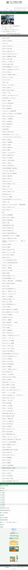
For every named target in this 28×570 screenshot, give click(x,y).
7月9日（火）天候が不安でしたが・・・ (8, 332)
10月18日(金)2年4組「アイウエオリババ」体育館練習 (11, 235)
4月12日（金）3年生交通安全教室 (7, 465)
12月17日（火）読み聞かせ (6, 139)
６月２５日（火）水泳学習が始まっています (9, 356)
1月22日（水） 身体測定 (6, 100)
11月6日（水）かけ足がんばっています (8, 207)
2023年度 (3, 497)
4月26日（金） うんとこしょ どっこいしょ (9, 436)
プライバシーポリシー (21, 567)
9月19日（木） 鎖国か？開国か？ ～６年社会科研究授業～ (12, 280)
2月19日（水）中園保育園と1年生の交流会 (9, 56)
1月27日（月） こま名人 (6, 92)
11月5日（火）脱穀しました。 (7, 209)
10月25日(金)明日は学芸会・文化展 (8, 225)
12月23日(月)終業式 (5, 129)
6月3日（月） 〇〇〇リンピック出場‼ (8, 392)
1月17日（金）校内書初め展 (6, 108)
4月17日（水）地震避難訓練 (6, 457)
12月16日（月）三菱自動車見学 (7, 142)
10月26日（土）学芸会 (6, 222)
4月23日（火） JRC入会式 (6, 447)
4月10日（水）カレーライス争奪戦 (8, 470)
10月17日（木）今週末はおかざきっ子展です (9, 238)
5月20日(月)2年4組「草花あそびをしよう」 (9, 413)
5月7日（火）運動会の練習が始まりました (9, 434)
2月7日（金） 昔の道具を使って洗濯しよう (9, 74)
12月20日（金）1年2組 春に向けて (8, 131)
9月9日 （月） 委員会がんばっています (9, 291)
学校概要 (3, 488)
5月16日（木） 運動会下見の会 (7, 418)
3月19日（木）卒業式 (5, 38)
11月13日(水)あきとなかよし (7, 194)
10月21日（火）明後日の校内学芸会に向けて (9, 233)
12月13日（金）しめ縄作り (6, 144)
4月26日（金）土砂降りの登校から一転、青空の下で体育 (11, 439)
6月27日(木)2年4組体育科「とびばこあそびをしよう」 (11, 353)
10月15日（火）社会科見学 (6, 244)
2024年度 (3, 495)
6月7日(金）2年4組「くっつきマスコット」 (9, 382)
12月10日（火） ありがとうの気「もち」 (9, 152)
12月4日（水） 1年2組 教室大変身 (8, 160)
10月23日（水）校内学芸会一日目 (7, 230)
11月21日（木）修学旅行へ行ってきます (8, 183)
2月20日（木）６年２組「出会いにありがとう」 (10, 53)
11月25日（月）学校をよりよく (7, 178)
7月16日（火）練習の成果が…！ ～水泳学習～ (10, 322)
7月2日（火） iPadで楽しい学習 (7, 345)
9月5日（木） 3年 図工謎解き (7, 296)
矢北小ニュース (6, 10)
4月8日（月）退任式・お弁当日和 (7, 478)
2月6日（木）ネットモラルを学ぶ (7, 77)
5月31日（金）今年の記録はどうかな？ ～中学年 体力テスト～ (13, 395)
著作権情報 (7, 567)
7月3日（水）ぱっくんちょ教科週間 (8, 340)
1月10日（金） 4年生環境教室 (7, 118)
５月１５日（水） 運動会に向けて (8, 421)
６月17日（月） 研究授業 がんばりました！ (10, 369)
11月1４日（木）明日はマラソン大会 (8, 191)
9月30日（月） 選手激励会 (6, 267)
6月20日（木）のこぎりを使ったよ (8, 361)
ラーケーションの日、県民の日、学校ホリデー (9, 522)
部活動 (3, 515)
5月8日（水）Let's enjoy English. (7, 431)
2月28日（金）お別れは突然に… (7, 40)
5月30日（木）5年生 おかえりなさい (8, 397)
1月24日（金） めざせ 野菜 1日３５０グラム (10, 95)
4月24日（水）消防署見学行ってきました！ (9, 444)
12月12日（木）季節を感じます (7, 147)
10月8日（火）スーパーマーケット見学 (8, 252)
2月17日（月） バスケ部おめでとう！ (8, 61)
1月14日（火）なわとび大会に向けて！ (8, 116)
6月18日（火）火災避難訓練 (6, 366)
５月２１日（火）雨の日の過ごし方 (8, 410)
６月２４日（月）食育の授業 (7, 358)
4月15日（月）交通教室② (6, 462)
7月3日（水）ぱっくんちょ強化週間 (8, 343)
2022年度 (3, 499)
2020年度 (3, 502)
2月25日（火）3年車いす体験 (7, 48)
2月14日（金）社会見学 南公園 (7, 64)
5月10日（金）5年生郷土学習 (7, 426)
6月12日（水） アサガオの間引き (8, 374)
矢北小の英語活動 (5, 517)
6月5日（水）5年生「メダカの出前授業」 (9, 387)
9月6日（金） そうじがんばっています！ (9, 293)
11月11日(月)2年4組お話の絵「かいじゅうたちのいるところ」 (12, 199)
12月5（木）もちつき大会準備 (7, 157)
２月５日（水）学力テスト (6, 79)
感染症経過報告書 (5, 519)
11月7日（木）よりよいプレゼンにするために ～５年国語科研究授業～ (14, 204)
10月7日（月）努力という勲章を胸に (8, 254)
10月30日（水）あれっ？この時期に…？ (8, 217)
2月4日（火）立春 (5, 82)
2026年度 (3, 492)
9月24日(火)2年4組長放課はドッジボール (9, 278)
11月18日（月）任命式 (6, 186)
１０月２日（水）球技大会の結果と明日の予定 (9, 262)
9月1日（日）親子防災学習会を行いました (9, 304)
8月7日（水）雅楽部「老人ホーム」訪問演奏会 (10, 309)
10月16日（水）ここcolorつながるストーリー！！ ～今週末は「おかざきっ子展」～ (14, 241)
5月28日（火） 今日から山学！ (7, 400)
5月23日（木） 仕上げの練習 (7, 405)
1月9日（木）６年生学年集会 (7, 121)
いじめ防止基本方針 (5, 512)
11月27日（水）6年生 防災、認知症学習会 (9, 173)
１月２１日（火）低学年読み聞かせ (8, 103)
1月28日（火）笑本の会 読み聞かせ (8, 90)
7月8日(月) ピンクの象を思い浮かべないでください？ (11, 335)
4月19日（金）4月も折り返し (7, 452)
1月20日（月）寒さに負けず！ (7, 105)
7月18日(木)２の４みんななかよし (7, 317)
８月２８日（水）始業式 (6, 306)
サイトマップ (14, 569)
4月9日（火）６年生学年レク (7, 473)
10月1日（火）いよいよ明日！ (7, 265)
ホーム (7, 8)
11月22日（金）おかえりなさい (7, 181)
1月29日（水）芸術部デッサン (7, 87)
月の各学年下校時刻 (5, 485)
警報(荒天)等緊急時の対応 (6, 510)
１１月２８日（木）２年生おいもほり (8, 170)
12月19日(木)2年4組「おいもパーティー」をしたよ (10, 134)
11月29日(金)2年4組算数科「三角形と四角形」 (9, 168)
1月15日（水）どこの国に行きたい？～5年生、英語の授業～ (12, 113)
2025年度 (3, 494)
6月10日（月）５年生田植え (6, 379)
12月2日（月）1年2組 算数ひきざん (8, 165)
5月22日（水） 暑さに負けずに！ (8, 408)
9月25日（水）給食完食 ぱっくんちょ (8, 275)
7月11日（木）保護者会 (6, 327)
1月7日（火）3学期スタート (6, 126)
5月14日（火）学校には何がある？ (8, 423)
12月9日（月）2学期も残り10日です (8, 155)
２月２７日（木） (5, 43)
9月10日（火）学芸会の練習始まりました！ (9, 288)
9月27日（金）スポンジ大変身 (7, 270)
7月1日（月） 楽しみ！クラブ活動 (8, 348)
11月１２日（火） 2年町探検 (7, 196)
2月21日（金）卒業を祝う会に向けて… (8, 51)
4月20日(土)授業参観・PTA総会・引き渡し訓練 (10, 449)
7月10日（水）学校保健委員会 (7, 330)
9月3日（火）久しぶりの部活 (7, 301)
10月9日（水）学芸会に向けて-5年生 (8, 249)
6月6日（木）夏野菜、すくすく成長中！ (8, 384)
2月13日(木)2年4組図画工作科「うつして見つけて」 (10, 66)
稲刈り (3, 212)
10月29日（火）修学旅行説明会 (7, 220)
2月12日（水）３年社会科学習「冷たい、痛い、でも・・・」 (12, 69)
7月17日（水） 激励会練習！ (7, 319)
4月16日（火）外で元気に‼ (6, 460)
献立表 (3, 524)
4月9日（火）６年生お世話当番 (7, 475)
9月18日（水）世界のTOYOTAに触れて (8, 283)
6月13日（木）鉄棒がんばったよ (7, 371)
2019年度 (10, 10)
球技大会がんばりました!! (6, 257)
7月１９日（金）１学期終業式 (7, 314)
